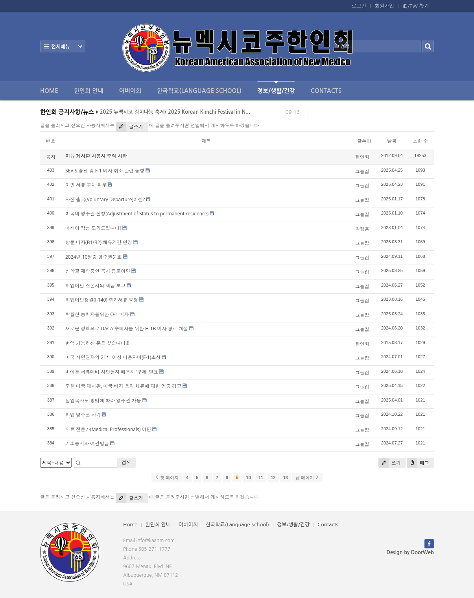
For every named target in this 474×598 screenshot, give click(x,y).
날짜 (392, 141)
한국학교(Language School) (199, 91)
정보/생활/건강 (276, 87)
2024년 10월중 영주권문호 (93, 257)
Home (49, 91)
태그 (418, 463)
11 (260, 477)
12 (273, 477)
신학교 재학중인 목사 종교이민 (97, 271)
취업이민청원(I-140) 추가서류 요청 (101, 299)
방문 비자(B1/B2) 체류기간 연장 (98, 242)
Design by (410, 552)
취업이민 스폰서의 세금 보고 (95, 285)
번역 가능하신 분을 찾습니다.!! (97, 343)
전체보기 (62, 46)
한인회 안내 (88, 91)
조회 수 (420, 141)
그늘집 (362, 171)
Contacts (326, 91)
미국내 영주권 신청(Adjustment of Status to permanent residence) (136, 213)
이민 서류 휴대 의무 (86, 184)
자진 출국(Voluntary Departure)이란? (105, 199)
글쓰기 (129, 126)
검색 (126, 462)
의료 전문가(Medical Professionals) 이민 (108, 429)
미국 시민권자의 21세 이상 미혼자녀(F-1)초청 (112, 357)
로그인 (359, 6)
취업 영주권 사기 (83, 414)
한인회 (362, 157)
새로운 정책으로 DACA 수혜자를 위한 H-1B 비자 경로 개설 (126, 328)
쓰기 (389, 463)
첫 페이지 (167, 477)
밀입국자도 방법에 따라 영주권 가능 (103, 400)
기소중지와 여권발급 (87, 443)
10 (248, 477)
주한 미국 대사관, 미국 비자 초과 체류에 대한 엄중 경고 (123, 386)
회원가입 (384, 6)
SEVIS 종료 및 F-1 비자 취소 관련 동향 (104, 170)
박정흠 (362, 229)
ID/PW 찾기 (416, 6)
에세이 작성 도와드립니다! (93, 228)
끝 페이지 (307, 477)
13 (285, 477)
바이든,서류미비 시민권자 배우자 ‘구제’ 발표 (111, 371)
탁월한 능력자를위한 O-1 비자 (97, 314)
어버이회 (130, 91)
